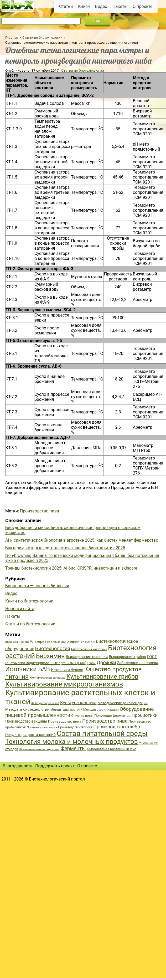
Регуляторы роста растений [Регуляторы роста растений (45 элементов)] (30, 734)
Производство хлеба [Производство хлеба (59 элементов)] (116, 726)
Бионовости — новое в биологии (37, 585)
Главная (11, 37)
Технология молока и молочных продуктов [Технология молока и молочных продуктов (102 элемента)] (71, 741)
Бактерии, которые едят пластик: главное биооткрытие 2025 (65, 547)
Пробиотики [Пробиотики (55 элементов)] (145, 715)
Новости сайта (19, 608)
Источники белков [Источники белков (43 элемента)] (67, 670)
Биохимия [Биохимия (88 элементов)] (50, 656)
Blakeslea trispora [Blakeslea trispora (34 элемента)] (17, 642)
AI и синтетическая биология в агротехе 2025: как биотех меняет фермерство (81, 540)
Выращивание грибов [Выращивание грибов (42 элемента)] (127, 657)
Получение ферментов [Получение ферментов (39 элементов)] (112, 716)
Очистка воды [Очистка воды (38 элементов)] (82, 716)
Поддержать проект (55, 765)
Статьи (66, 6)
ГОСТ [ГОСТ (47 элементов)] (152, 656)
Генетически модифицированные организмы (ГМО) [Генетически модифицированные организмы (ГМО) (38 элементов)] (45, 663)
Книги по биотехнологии (29, 601)
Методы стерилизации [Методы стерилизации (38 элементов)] (101, 710)
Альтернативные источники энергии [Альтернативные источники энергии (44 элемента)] (62, 641)
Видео (101, 6)
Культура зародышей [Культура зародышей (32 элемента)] (45, 703)
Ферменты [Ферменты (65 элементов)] (73, 748)
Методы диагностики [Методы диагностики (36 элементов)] (66, 710)
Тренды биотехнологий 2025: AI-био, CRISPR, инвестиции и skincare (71, 568)
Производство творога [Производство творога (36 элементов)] (75, 727)
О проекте (142, 6)
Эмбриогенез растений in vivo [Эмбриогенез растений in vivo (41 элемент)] (111, 749)
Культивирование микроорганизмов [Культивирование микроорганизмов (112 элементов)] (64, 684)
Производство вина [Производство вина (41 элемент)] (64, 721)
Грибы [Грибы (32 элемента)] (91, 663)
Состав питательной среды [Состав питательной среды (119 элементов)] (102, 733)
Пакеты (119, 6)
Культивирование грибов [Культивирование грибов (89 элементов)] (102, 676)
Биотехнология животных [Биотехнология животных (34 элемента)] (89, 649)
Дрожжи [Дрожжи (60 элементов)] (106, 662)
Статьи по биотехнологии (42, 37)
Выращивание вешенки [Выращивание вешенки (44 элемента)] (87, 657)
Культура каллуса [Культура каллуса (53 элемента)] (78, 702)
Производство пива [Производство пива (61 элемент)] (104, 721)
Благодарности (18, 765)
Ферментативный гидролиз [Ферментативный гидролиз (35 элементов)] (39, 749)
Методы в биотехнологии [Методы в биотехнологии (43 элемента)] (27, 709)
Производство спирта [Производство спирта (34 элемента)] (42, 727)
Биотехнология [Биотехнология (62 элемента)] (52, 648)
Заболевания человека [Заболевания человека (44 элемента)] (137, 663)
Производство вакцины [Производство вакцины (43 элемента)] (26, 721)
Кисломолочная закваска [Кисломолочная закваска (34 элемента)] (47, 677)
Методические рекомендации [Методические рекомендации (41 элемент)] (122, 703)
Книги (84, 6)
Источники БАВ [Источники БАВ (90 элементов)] (27, 669)
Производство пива (39, 510)
